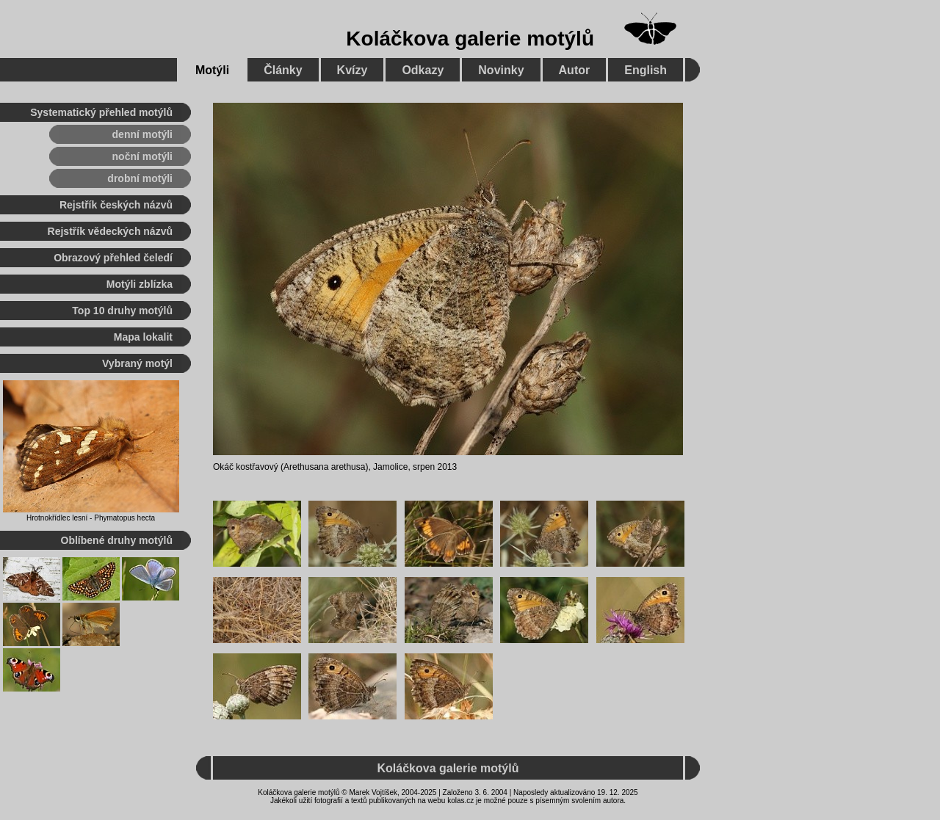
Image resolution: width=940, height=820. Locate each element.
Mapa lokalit (143, 337)
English (645, 70)
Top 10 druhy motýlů (122, 310)
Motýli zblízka (139, 284)
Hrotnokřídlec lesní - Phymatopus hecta (90, 518)
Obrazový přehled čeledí (113, 258)
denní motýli (142, 134)
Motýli (212, 70)
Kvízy (352, 70)
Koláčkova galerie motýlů (470, 38)
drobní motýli (140, 178)
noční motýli (142, 156)
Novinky (501, 70)
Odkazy (423, 70)
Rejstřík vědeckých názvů (110, 231)
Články (283, 70)
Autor (574, 70)
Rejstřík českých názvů (116, 205)
